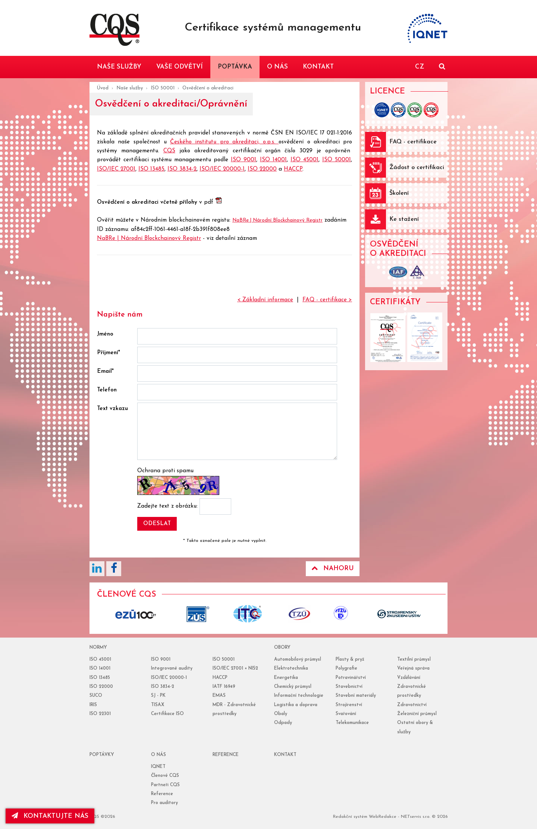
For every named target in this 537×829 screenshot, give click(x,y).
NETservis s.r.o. (415, 816)
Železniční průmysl (417, 714)
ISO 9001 (243, 160)
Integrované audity (171, 668)
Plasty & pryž (350, 659)
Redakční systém (350, 816)
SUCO (96, 695)
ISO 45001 (304, 160)
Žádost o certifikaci (416, 168)
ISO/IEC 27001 (116, 169)
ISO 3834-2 (182, 169)
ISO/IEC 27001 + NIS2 (235, 668)
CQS (169, 151)
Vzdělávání (408, 678)
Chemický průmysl (292, 687)
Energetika (286, 678)
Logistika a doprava (295, 705)
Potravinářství (351, 678)
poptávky (102, 755)
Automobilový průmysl (297, 659)
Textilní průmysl (414, 659)
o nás (158, 755)
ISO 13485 (151, 169)
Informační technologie (298, 695)
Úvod (103, 88)
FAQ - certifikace (413, 142)
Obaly (280, 714)
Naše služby (129, 88)
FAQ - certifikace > (327, 300)
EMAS (219, 695)
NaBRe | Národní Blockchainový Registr (277, 220)
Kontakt (285, 755)
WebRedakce (382, 816)
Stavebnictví (349, 687)
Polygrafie (346, 668)
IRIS (93, 705)
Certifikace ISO (167, 714)
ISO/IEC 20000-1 (222, 169)
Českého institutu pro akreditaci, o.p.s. (224, 142)
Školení (399, 193)
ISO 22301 (100, 714)
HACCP (293, 169)
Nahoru (332, 568)
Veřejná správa (413, 668)
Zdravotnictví (412, 705)
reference (226, 755)
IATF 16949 (224, 687)
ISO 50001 (163, 88)
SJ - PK (158, 695)
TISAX (157, 705)
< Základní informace (265, 300)
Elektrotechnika (291, 668)
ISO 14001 (273, 160)
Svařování (346, 714)
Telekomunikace (352, 723)
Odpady (283, 723)
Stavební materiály (356, 695)
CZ (419, 67)
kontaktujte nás (50, 816)
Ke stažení (404, 219)
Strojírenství (349, 705)
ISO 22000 (262, 169)
